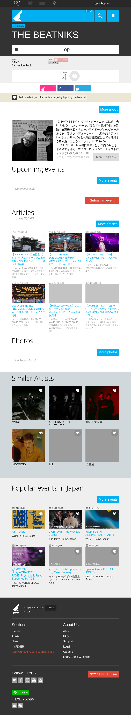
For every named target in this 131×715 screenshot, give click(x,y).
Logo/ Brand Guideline (76, 656)
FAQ (66, 636)
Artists (20, 26)
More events (108, 180)
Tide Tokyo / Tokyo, (62, 539)
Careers (68, 651)
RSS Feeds (40, 680)
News (15, 641)
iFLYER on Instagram (27, 680)
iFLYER (16, 609)
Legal (66, 646)
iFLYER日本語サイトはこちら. (104, 674)
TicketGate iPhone (20, 705)
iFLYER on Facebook (20, 680)
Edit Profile (63, 60)
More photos (108, 352)
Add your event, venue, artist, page (33, 651)
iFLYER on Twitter (14, 680)
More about (109, 109)
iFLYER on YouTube (34, 680)
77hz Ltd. (50, 607)
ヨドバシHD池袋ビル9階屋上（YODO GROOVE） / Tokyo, (65, 579)
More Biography (106, 157)
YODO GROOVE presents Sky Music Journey (65, 571)
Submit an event (102, 200)
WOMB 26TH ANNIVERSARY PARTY (99, 533)
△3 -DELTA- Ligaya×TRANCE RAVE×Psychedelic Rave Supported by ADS (27, 574)
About (66, 631)
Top (65, 49)
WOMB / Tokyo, (23, 536)
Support (68, 641)
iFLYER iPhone (14, 705)
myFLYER (18, 646)
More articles (108, 224)
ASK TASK (18, 531)
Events (16, 631)
